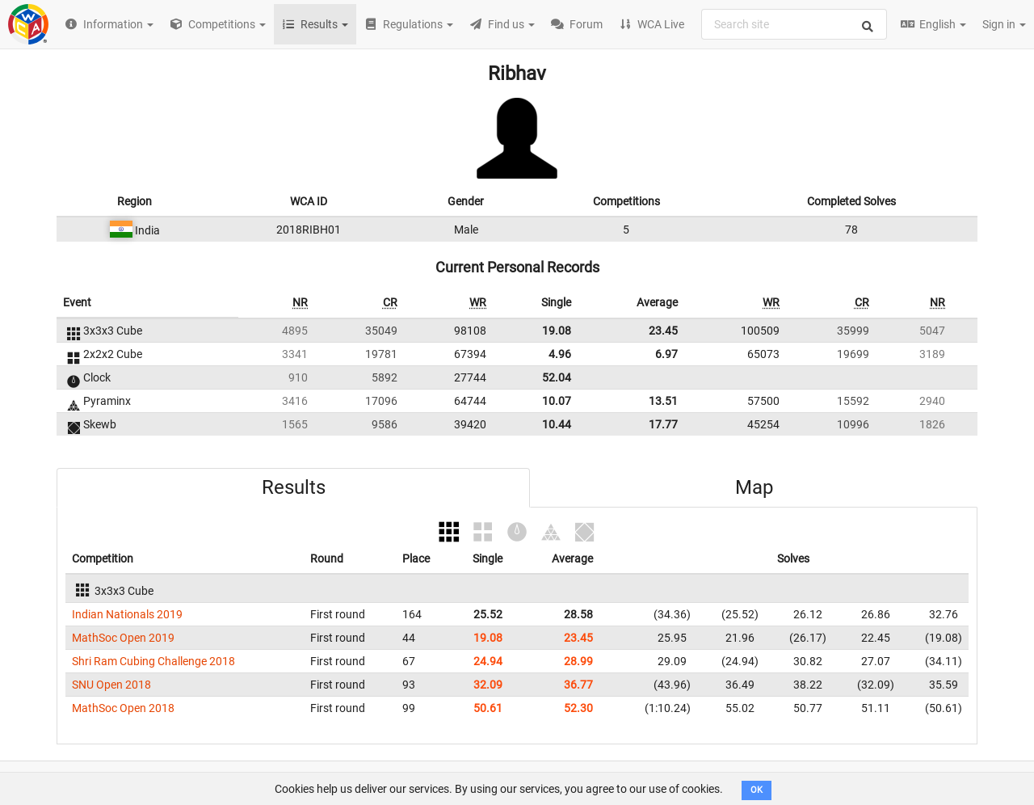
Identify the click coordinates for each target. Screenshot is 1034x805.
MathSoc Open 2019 (123, 637)
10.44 (556, 424)
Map (754, 487)
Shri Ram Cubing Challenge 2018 (153, 661)
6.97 (666, 354)
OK (756, 790)
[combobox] (794, 24)
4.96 (560, 354)
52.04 (556, 377)
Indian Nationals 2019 (127, 614)
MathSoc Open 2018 (123, 708)
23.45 (663, 330)
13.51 (663, 400)
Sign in (1004, 24)
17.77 (663, 424)
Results (294, 487)
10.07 (556, 400)
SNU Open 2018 (111, 684)
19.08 (556, 330)
